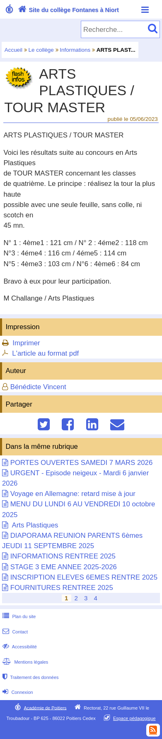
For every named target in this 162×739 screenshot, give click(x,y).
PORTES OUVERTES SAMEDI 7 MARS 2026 (81, 463)
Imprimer (26, 343)
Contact (14, 631)
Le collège (41, 50)
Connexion (17, 692)
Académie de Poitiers (45, 707)
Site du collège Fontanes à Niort (67, 10)
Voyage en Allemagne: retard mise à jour (72, 494)
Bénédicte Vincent (38, 387)
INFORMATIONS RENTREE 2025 (63, 556)
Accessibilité (19, 646)
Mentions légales (24, 662)
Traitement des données (29, 677)
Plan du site (18, 616)
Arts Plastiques (34, 525)
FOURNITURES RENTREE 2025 (61, 588)
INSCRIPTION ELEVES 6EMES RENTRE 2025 (83, 577)
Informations (75, 50)
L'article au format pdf (45, 353)
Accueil (13, 50)
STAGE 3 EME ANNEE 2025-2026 (63, 567)
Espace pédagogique (134, 718)
